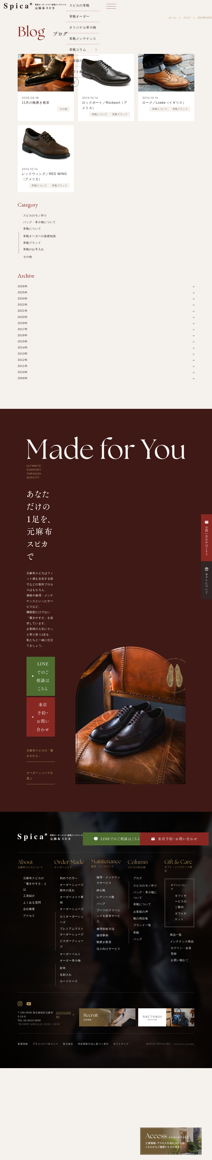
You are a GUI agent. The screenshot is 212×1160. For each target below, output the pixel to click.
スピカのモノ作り (35, 215)
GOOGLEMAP (65, 1014)
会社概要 (29, 909)
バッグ (101, 903)
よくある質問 (32, 902)
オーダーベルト (70, 954)
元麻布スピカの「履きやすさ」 (39, 753)
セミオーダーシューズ (72, 919)
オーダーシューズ (72, 909)
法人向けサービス (108, 948)
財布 (63, 968)
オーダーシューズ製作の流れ (72, 887)
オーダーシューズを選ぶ (39, 775)
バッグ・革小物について (39, 222)
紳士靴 (101, 890)
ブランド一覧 (142, 925)
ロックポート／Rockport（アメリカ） (104, 105)
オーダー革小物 (70, 960)
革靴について (99, 114)
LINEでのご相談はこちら (40, 676)
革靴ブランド (120, 114)
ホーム (172, 17)
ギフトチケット (181, 916)
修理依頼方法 (105, 928)
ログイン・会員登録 (181, 950)
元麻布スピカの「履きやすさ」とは (35, 883)
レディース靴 (105, 897)
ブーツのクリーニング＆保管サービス (108, 916)
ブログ (187, 17)
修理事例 (103, 935)
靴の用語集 (140, 918)
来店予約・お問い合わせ (40, 717)
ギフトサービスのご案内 (181, 901)
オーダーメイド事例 (72, 899)
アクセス (29, 915)
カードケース (69, 981)
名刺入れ (66, 974)
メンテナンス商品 (182, 941)
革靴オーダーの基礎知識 (39, 236)
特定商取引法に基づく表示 (93, 1044)
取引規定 (68, 1044)
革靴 (136, 932)
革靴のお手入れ (33, 249)
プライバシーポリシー (45, 1044)
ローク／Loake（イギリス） (164, 102)
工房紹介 (29, 895)
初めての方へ (69, 878)
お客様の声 (140, 911)
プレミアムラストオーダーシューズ (72, 931)
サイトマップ (121, 1044)
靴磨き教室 (104, 942)
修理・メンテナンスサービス (108, 880)
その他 (63, 109)
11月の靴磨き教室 (35, 102)
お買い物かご (180, 960)
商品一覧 (176, 934)
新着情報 (23, 1044)
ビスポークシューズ (72, 943)
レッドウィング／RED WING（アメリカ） (44, 176)
